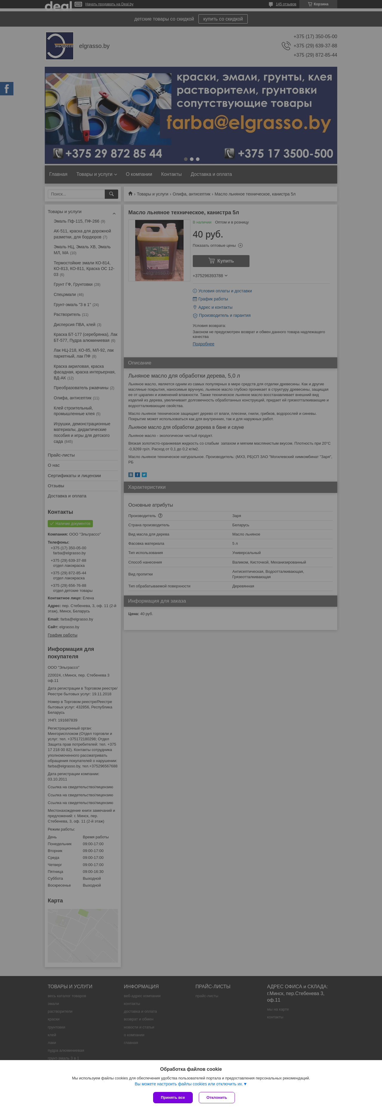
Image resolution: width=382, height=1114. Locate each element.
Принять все (173, 1097)
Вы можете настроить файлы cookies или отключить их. (189, 1084)
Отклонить (217, 1097)
